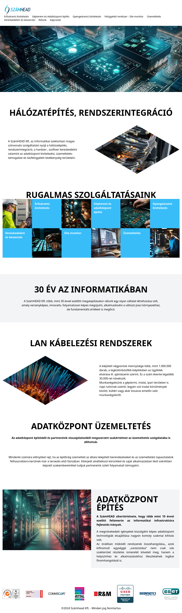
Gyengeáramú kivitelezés (87, 16)
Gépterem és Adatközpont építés (50, 16)
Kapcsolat (55, 20)
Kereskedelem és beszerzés (19, 20)
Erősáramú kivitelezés (16, 16)
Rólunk (42, 20)
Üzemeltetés (154, 16)
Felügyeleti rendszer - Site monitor (124, 16)
